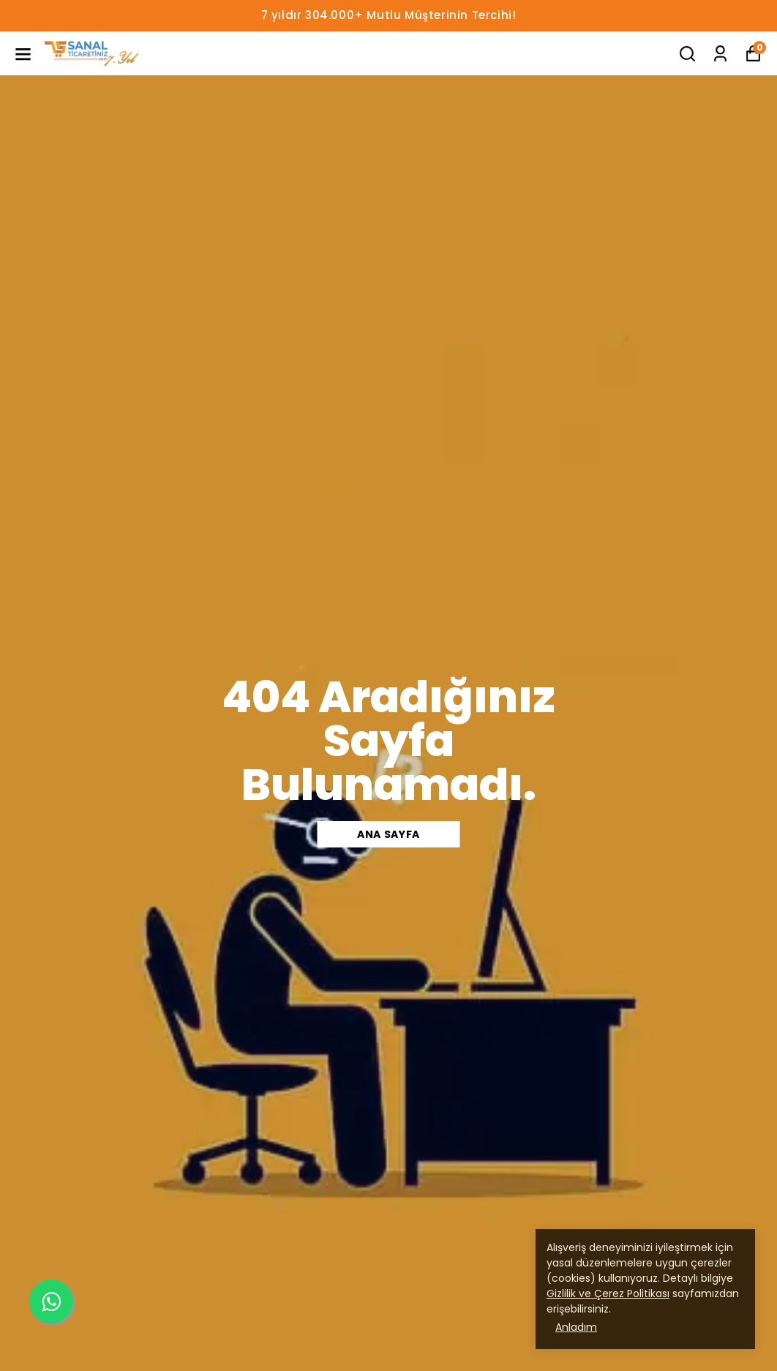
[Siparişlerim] (720, 54)
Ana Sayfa (388, 834)
